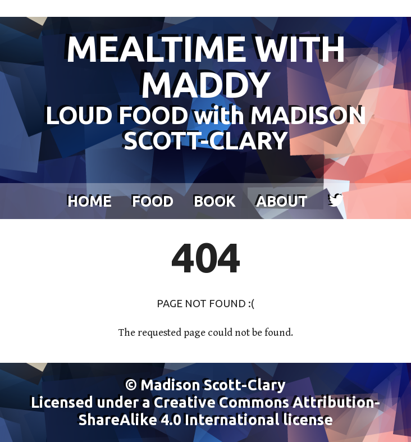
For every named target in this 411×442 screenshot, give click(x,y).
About (282, 201)
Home (89, 201)
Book (215, 201)
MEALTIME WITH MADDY (205, 90)
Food (152, 201)
